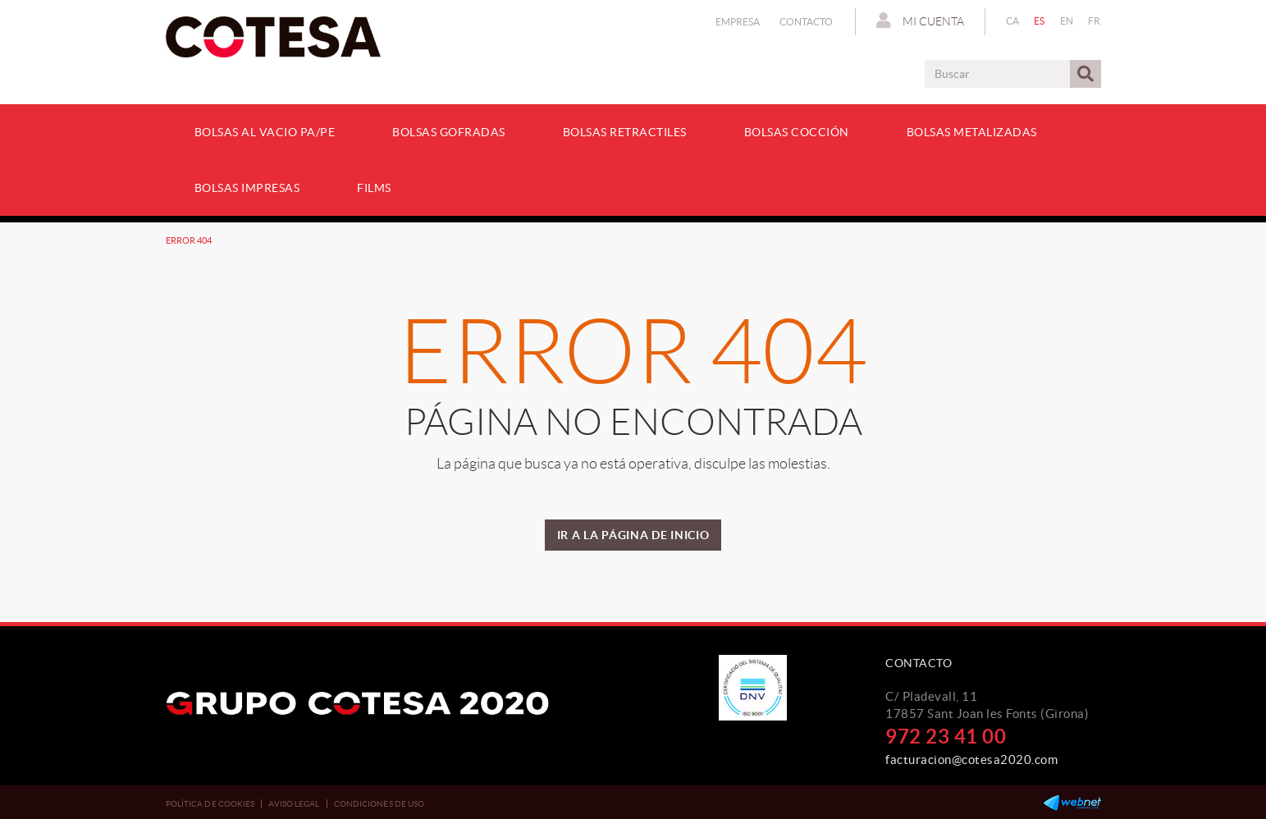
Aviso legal (293, 803)
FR (1094, 21)
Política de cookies (210, 803)
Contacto (806, 21)
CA (1013, 21)
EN (1067, 21)
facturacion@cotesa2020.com (971, 759)
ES (1039, 21)
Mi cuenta (920, 20)
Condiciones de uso (379, 803)
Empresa (737, 21)
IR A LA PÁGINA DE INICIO (633, 535)
